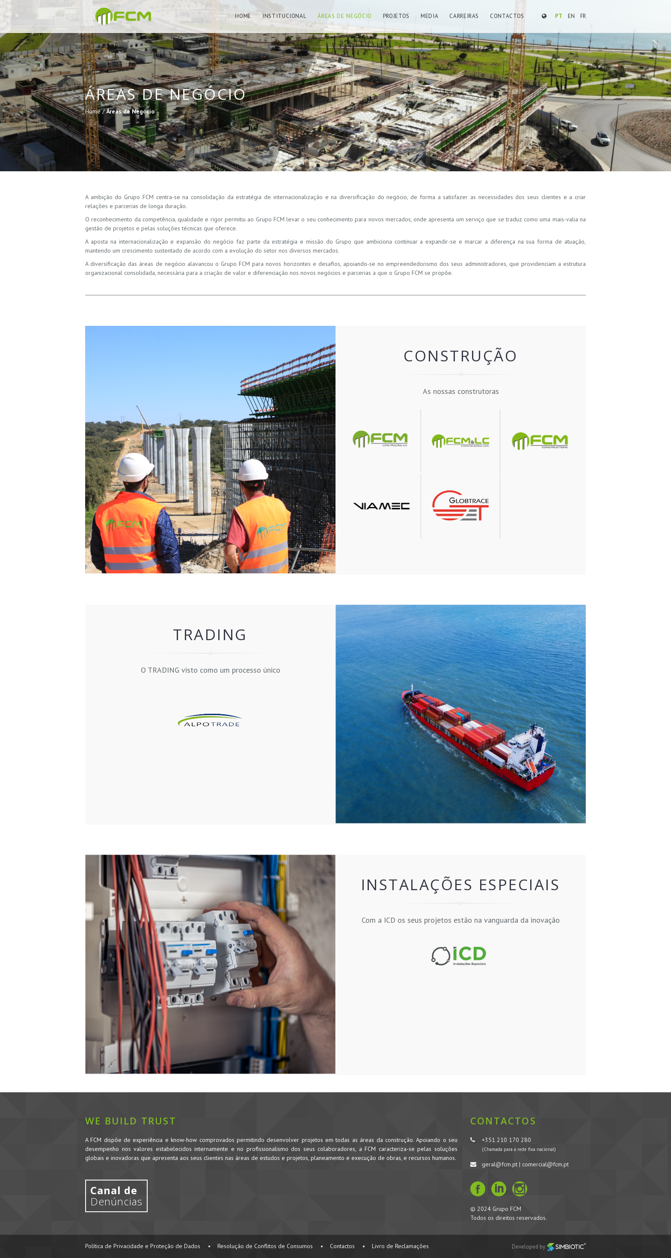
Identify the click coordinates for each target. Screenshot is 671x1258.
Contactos (507, 16)
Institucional (287, 16)
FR (583, 16)
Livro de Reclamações (400, 1246)
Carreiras (464, 16)
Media (430, 16)
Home (247, 16)
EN (571, 16)
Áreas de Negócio (346, 16)
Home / (95, 111)
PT (558, 16)
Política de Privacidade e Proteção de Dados (142, 1246)
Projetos (397, 16)
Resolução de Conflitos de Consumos (265, 1246)
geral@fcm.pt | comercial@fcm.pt (525, 1164)
